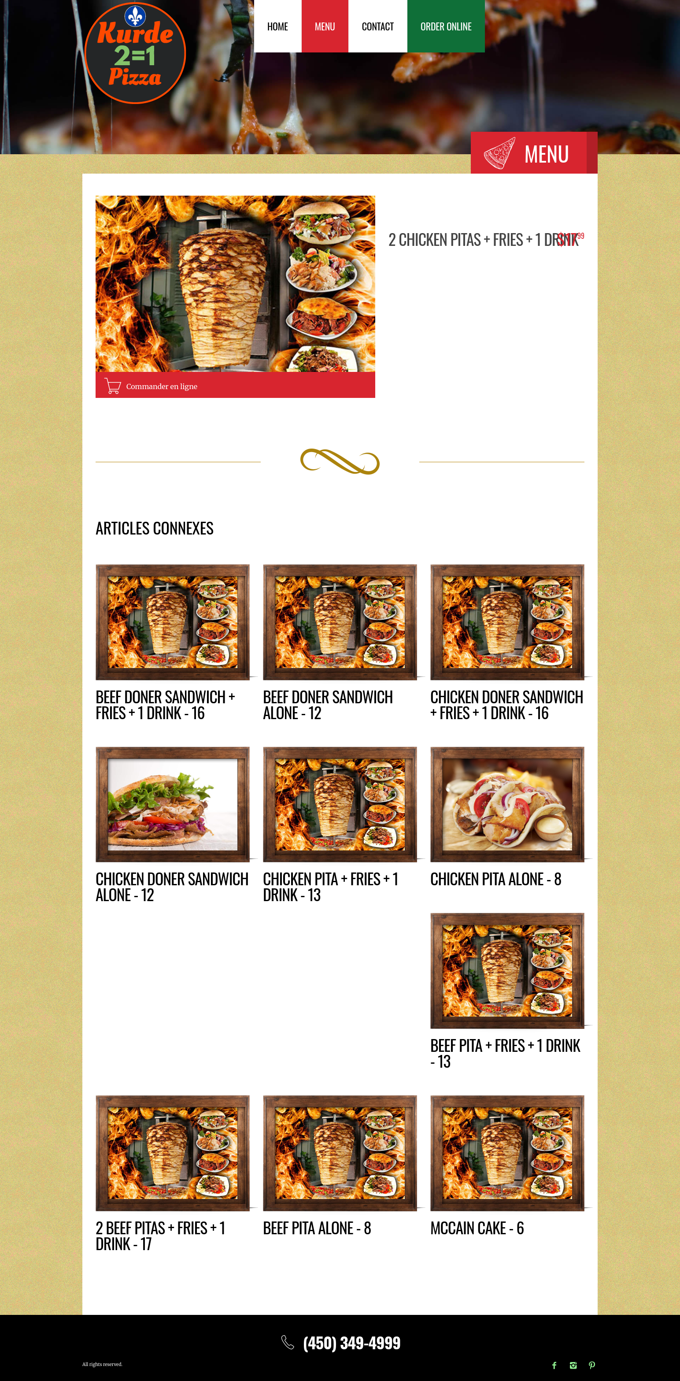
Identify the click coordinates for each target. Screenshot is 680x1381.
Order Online (446, 26)
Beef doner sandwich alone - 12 (328, 704)
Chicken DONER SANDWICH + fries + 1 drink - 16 (507, 704)
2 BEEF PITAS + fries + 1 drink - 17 (161, 1235)
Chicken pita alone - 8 (496, 878)
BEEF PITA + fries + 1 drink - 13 (505, 1052)
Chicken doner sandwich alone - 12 (172, 886)
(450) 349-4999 (340, 1342)
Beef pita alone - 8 (317, 1227)
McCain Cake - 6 (477, 1227)
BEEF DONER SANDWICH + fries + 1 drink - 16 (166, 704)
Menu (325, 26)
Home (277, 26)
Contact (378, 26)
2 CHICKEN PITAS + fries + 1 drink (484, 238)
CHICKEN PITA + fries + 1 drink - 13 (331, 886)
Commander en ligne (161, 386)
